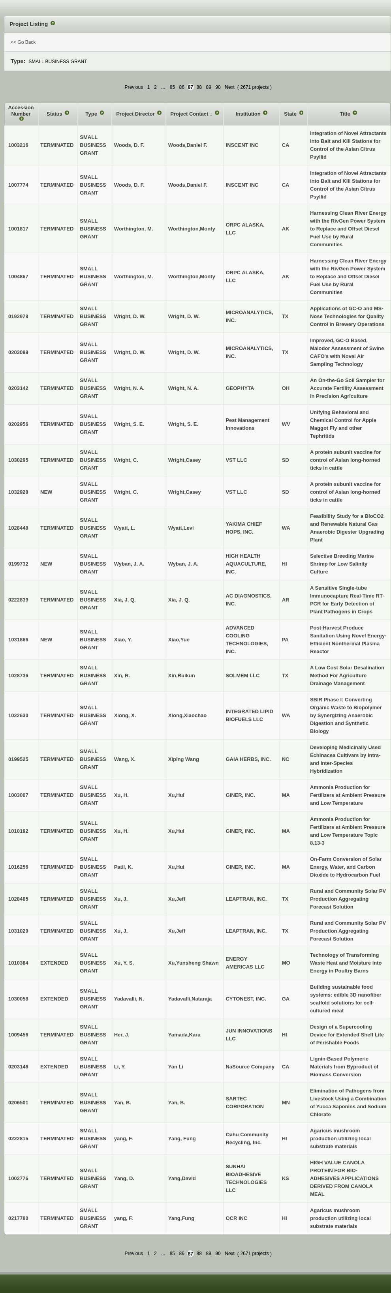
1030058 (18, 999)
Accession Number (21, 111)
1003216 (18, 145)
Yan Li (175, 1067)
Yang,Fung (181, 1218)
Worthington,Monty (191, 229)
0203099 (18, 352)
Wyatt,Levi (181, 528)
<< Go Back (23, 42)
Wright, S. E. (183, 424)
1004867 (18, 276)
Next (230, 87)
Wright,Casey (184, 460)
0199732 (18, 564)
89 (208, 87)
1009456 (18, 1035)
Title (346, 114)
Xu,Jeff (176, 899)
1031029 (18, 931)
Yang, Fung (182, 1138)
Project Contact (190, 114)
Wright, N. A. (183, 388)
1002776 (18, 1178)
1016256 (18, 867)
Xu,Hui (176, 795)
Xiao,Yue (179, 640)
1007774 (18, 185)
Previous (133, 87)
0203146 (18, 1067)
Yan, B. (176, 1103)
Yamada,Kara (184, 1035)
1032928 (18, 492)
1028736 (18, 675)
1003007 (18, 795)
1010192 (18, 831)
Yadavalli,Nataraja (190, 999)
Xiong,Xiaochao (187, 715)
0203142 (18, 388)
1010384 (18, 963)
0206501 (18, 1103)
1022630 (18, 715)
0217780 (18, 1218)
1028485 (18, 899)
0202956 (18, 424)
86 (181, 87)
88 (199, 87)
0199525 (18, 759)
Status (55, 114)
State (291, 114)
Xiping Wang (183, 759)
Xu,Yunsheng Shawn (193, 963)
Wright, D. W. (184, 316)
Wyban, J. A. (183, 564)
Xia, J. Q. (179, 600)
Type (92, 114)
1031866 (18, 640)
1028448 (18, 528)
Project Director (136, 114)
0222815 (18, 1138)
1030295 (18, 460)
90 (217, 87)
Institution (249, 114)
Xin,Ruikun (181, 675)
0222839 (18, 600)
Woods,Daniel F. (187, 145)
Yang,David (182, 1178)
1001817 (18, 229)
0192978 (18, 316)
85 (172, 87)
